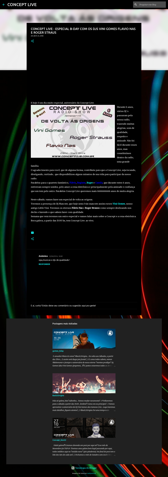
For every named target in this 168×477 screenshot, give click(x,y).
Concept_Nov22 (59, 440)
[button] (32, 41)
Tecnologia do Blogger (84, 468)
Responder (44, 264)
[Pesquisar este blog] (152, 4)
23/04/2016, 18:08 (55, 256)
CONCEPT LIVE (22, 4)
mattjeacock (91, 473)
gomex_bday (58, 351)
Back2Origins (58, 395)
